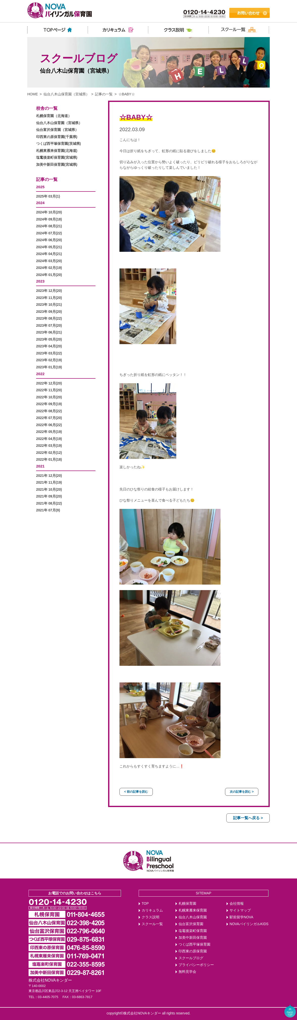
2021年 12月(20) (49, 476)
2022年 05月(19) (49, 432)
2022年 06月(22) (49, 425)
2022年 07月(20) (49, 418)
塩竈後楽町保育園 (193, 931)
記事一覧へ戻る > (248, 818)
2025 (40, 187)
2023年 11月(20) (49, 298)
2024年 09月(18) (49, 219)
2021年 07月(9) (48, 510)
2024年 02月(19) (49, 268)
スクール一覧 (152, 924)
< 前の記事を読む (136, 791)
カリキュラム (152, 910)
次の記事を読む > (242, 791)
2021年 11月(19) (49, 482)
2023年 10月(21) (49, 305)
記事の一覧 (104, 94)
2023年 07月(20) (49, 325)
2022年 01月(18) (49, 459)
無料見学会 (187, 972)
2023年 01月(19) (49, 367)
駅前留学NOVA (241, 917)
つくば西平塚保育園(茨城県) (58, 144)
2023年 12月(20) (49, 291)
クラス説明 (150, 917)
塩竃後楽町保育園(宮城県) (56, 157)
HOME (32, 94)
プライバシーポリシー (196, 965)
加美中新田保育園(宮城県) (56, 165)
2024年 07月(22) (49, 233)
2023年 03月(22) (49, 353)
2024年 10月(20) (49, 212)
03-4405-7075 (48, 997)
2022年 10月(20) (49, 397)
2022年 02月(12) (49, 453)
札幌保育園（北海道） (53, 116)
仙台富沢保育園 (191, 924)
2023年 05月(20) (49, 339)
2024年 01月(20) (49, 275)
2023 (40, 281)
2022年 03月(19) (49, 446)
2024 (40, 203)
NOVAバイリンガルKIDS (249, 924)
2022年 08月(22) (49, 411)
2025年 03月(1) (48, 196)
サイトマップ (240, 910)
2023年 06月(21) (49, 332)
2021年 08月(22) (49, 503)
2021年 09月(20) (49, 496)
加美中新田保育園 (193, 938)
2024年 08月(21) (49, 226)
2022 (40, 374)
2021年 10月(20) (49, 489)
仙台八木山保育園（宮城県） (66, 94)
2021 (40, 466)
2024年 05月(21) (49, 247)
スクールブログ (191, 958)
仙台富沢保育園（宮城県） (57, 130)
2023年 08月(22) (49, 318)
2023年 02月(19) (49, 360)
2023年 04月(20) (49, 346)
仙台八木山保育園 (193, 917)
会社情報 (237, 903)
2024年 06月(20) (49, 240)
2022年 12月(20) (49, 383)
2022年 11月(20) (49, 390)
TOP (145, 903)
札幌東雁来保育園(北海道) (56, 151)
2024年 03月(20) (49, 261)
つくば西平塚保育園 (194, 944)
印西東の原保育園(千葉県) (56, 137)
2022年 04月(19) (49, 439)
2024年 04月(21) (49, 254)
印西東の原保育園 (193, 951)
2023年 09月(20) (49, 312)
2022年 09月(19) (49, 404)
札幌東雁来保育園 (193, 910)
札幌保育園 (187, 903)
